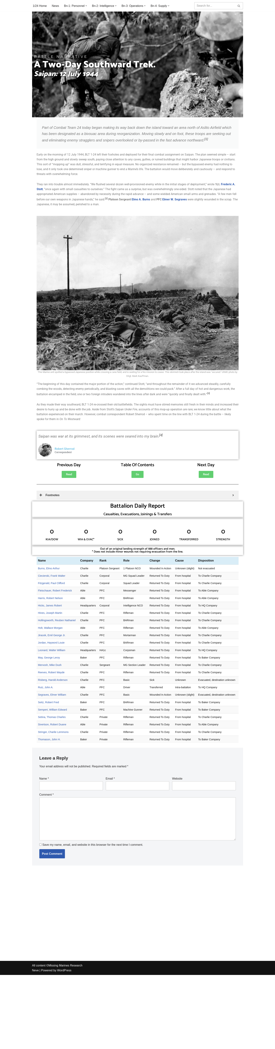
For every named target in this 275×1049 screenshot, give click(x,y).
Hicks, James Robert (50, 606)
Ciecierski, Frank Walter (51, 576)
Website (177, 780)
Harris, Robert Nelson (50, 598)
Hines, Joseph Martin (50, 613)
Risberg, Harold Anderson (53, 681)
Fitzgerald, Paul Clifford (51, 583)
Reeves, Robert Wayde (51, 673)
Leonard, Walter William (51, 651)
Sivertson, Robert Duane (52, 726)
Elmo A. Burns (141, 199)
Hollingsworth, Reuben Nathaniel (57, 621)
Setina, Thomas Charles (52, 718)
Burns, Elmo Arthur (49, 568)
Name (44, 780)
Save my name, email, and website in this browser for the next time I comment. (92, 846)
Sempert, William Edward (52, 711)
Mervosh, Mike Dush (50, 666)
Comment (46, 796)
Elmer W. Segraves (174, 199)
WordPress (64, 1044)
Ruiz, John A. (45, 688)
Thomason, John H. (49, 740)
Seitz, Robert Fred (48, 703)
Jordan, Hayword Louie (51, 643)
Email (110, 780)
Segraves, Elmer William (52, 696)
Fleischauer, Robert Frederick (55, 591)
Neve (35, 1044)
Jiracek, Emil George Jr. (52, 636)
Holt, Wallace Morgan (50, 628)
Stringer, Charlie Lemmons (53, 733)
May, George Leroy (49, 658)
